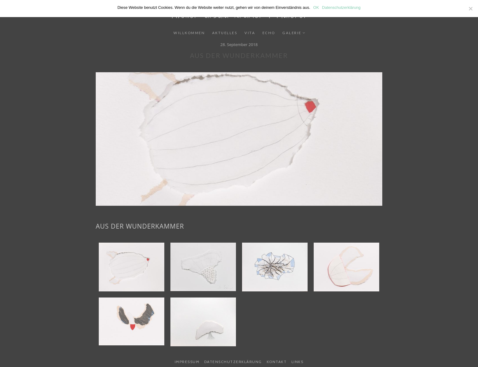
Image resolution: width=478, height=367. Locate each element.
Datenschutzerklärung (233, 361)
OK (316, 7)
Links (297, 361)
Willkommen (189, 33)
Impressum (187, 361)
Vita (249, 33)
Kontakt (277, 361)
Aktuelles (224, 33)
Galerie (291, 33)
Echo (268, 33)
